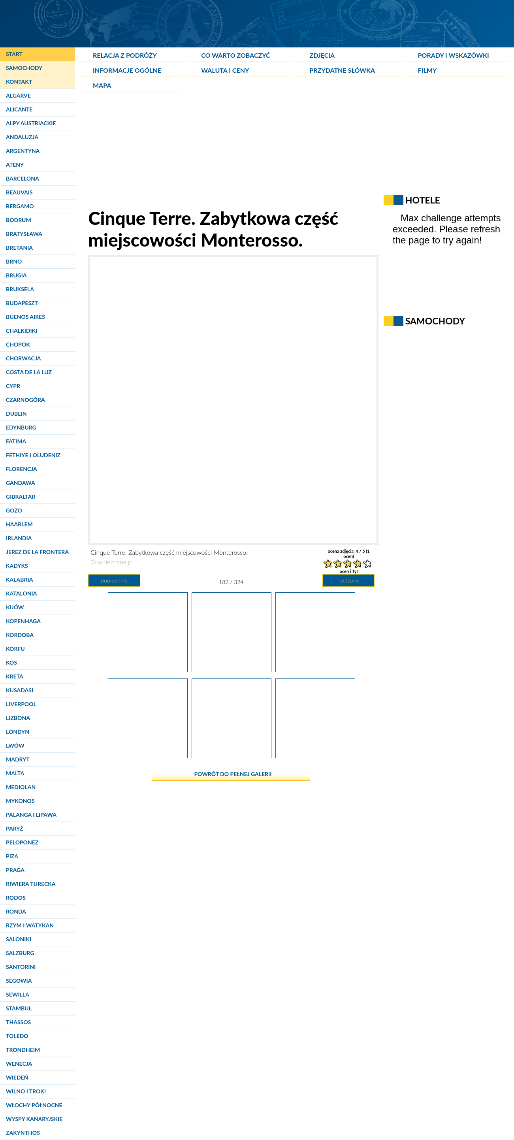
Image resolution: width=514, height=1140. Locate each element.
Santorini (21, 966)
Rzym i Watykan (30, 925)
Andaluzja (22, 137)
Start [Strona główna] (14, 54)
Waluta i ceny (225, 70)
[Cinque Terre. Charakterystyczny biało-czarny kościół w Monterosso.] (148, 755)
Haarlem (19, 524)
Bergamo (20, 206)
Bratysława (24, 233)
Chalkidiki (21, 330)
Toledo (17, 1036)
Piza (12, 856)
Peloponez (22, 842)
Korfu (15, 648)
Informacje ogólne (127, 70)
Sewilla (17, 994)
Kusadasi (19, 690)
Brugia (16, 275)
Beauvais (19, 192)
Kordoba (20, 634)
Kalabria (19, 579)
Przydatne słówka (342, 70)
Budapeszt (22, 303)
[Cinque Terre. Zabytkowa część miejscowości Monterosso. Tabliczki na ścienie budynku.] (315, 755)
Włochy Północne (34, 1105)
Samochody (24, 67)
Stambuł (19, 1008)
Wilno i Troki (26, 1091)
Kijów (15, 607)
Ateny (15, 164)
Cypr (13, 386)
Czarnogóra (25, 399)
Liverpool (21, 704)
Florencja (21, 468)
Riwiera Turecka (31, 883)
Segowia (19, 980)
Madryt (18, 759)
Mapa (102, 85)
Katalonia (21, 593)
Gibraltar (20, 496)
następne (348, 580)
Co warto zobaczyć (235, 55)
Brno (14, 261)
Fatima (16, 441)
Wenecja (19, 1063)
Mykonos (20, 800)
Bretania (19, 247)
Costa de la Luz (29, 372)
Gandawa (20, 482)
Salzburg (20, 953)
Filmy (427, 70)
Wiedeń (17, 1077)
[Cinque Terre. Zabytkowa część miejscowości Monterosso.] (148, 669)
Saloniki (18, 939)
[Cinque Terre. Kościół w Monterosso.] (231, 755)
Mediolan (21, 787)
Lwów (15, 745)
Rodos (16, 897)
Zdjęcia (322, 55)
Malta (15, 773)
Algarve (18, 95)
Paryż (14, 828)
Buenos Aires (25, 316)
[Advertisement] (270, 151)
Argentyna (23, 150)
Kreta (14, 676)
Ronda (16, 911)
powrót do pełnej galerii (232, 774)
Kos (11, 662)
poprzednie (114, 580)
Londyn (17, 731)
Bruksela (20, 289)
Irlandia (19, 538)
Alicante (19, 109)
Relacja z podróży (125, 55)
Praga (15, 870)
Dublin (16, 413)
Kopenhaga (23, 621)
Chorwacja (23, 358)
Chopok (18, 344)
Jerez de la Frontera (37, 551)
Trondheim (23, 1049)
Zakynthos (23, 1132)
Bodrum (18, 220)
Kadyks (17, 565)
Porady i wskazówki (453, 55)
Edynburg (21, 427)
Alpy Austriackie (31, 123)
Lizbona (18, 717)
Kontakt (19, 81)
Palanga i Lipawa (31, 814)
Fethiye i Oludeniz (33, 455)
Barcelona (22, 178)
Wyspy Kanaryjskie (34, 1119)
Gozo (14, 510)
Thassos (18, 1022)
